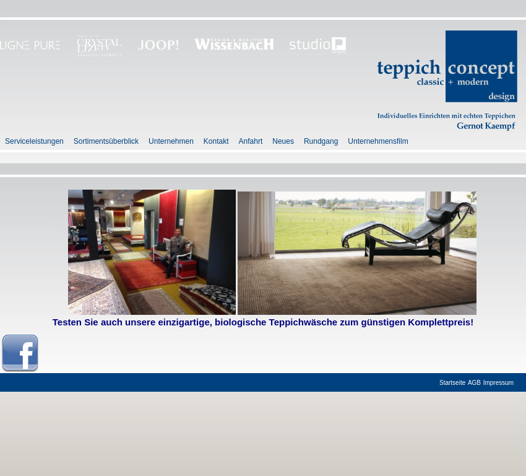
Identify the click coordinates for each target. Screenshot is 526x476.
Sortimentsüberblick (106, 141)
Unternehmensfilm (378, 141)
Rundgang (321, 141)
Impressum (498, 382)
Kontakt (216, 141)
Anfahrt (251, 141)
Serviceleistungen (34, 141)
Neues (283, 141)
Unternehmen (171, 141)
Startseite (452, 382)
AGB (474, 382)
